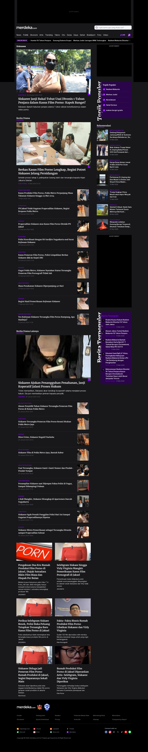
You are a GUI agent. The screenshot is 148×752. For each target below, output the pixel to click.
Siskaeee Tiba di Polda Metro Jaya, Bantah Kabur (41, 452)
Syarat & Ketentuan (42, 719)
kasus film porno (24, 190)
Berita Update (110, 327)
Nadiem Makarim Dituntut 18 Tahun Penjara (36, 40)
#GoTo (108, 349)
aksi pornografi (24, 480)
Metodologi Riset (99, 715)
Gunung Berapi (115, 220)
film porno (22, 183)
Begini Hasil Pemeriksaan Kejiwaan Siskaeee (39, 301)
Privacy (57, 719)
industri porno (23, 283)
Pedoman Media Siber (81, 715)
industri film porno (25, 465)
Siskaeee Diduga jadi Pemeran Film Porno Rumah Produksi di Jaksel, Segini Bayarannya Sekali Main (33, 675)
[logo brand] (40, 707)
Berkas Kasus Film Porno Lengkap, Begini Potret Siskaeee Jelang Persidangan (52, 171)
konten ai (22, 95)
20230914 (21, 642)
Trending (49, 35)
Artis (41, 35)
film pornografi (62, 642)
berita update (115, 160)
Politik (25, 35)
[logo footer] (26, 707)
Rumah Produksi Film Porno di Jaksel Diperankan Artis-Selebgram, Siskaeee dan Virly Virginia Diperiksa (73, 675)
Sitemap (96, 719)
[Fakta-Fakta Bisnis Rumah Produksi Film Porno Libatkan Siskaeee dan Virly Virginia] (73, 607)
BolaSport (91, 35)
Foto (99, 35)
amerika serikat (115, 145)
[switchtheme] (129, 35)
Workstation (116, 715)
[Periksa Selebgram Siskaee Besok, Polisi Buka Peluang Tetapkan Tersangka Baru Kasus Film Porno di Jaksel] (34, 607)
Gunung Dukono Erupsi (64, 40)
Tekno (57, 35)
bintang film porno (25, 403)
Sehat (82, 35)
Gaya (76, 35)
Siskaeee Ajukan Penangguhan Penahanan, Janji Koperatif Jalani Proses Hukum (51, 384)
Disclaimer (20, 719)
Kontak (19, 715)
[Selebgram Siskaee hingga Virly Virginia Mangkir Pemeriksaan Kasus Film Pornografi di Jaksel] (73, 551)
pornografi (22, 205)
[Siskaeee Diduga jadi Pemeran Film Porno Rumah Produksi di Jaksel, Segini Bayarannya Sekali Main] (34, 655)
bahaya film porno (24, 314)
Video (105, 35)
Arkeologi (113, 205)
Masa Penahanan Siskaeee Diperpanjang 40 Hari (41, 286)
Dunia (69, 35)
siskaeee (21, 221)
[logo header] (26, 27)
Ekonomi (34, 35)
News (18, 35)
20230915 (21, 594)
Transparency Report (119, 719)
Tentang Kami (40, 715)
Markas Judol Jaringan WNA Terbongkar (92, 40)
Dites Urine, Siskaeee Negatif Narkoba (36, 437)
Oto (63, 35)
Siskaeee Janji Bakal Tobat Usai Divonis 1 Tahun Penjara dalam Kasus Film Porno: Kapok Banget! (52, 100)
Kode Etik (77, 719)
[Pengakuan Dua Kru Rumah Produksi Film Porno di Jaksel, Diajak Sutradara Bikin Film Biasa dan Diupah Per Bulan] (34, 551)
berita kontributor (117, 130)
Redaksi (58, 715)
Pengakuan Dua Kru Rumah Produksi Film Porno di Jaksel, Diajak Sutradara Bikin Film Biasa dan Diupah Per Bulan (34, 572)
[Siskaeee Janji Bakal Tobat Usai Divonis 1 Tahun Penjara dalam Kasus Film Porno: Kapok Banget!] (53, 72)
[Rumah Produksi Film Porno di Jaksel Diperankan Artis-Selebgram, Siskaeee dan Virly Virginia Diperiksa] (73, 655)
